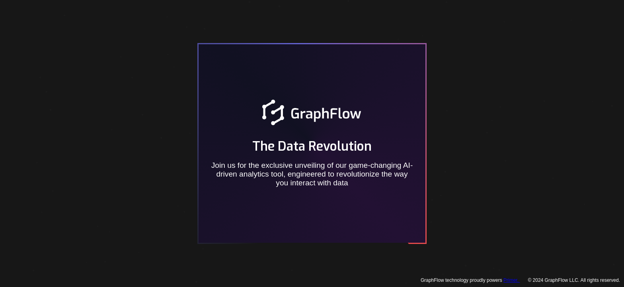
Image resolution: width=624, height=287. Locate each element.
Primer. (511, 280)
